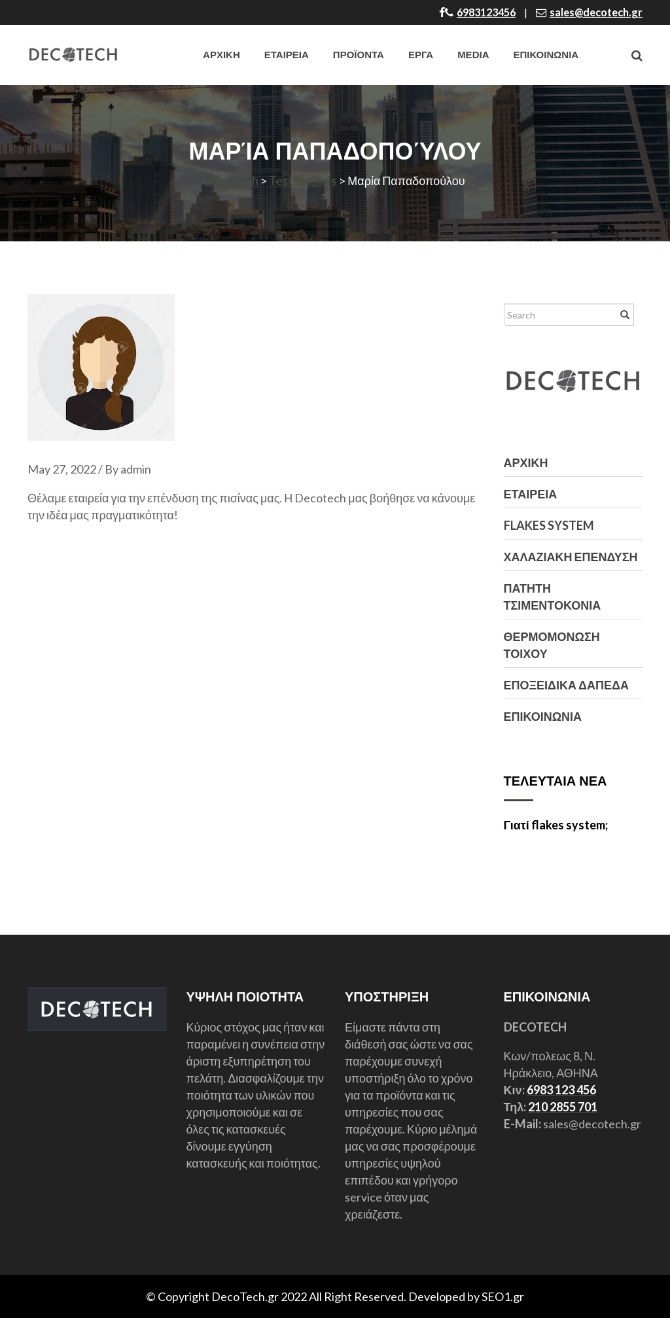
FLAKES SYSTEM (549, 525)
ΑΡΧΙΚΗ (221, 54)
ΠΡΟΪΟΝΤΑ (358, 54)
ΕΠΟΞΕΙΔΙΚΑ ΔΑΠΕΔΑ (566, 685)
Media (473, 54)
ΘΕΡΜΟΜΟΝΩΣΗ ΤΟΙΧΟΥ (552, 645)
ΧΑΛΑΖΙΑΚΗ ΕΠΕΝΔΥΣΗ (571, 556)
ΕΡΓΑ (420, 54)
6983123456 (486, 12)
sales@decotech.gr (596, 12)
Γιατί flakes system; (556, 825)
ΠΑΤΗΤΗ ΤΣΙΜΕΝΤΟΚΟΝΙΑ (552, 596)
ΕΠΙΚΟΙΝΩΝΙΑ (545, 54)
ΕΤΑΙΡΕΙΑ (286, 54)
